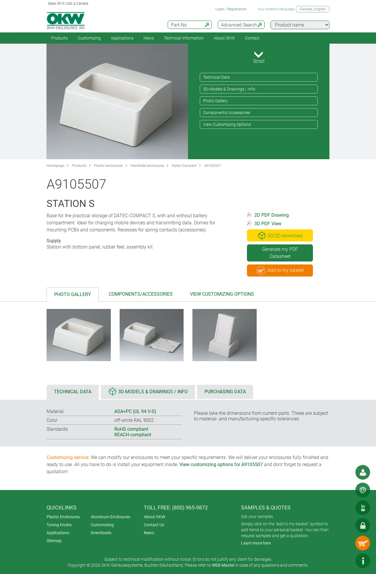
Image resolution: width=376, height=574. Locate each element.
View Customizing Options (227, 124)
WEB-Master (223, 565)
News (149, 38)
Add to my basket (280, 270)
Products (59, 38)
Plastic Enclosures (63, 516)
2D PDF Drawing (271, 215)
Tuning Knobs (59, 524)
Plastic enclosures (108, 166)
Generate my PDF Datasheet (280, 252)
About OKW (154, 516)
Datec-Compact (184, 166)
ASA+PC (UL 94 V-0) (135, 411)
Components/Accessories (226, 112)
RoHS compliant (131, 429)
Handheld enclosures (147, 166)
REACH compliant (132, 435)
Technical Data (216, 77)
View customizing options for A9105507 (221, 464)
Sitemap (54, 540)
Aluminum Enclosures (110, 516)
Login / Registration (231, 9)
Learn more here (256, 543)
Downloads (101, 532)
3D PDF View (267, 223)
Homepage (55, 166)
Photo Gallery (215, 100)
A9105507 (212, 166)
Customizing (89, 38)
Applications (122, 38)
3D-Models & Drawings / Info (229, 89)
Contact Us (154, 524)
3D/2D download (280, 235)
